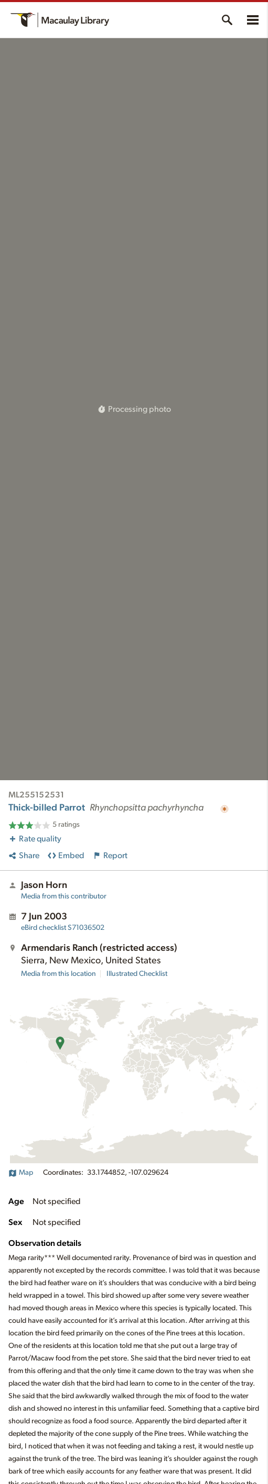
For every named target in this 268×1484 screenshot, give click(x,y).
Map (20, 1172)
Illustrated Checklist (136, 973)
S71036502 (62, 927)
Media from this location (58, 973)
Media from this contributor (63, 896)
